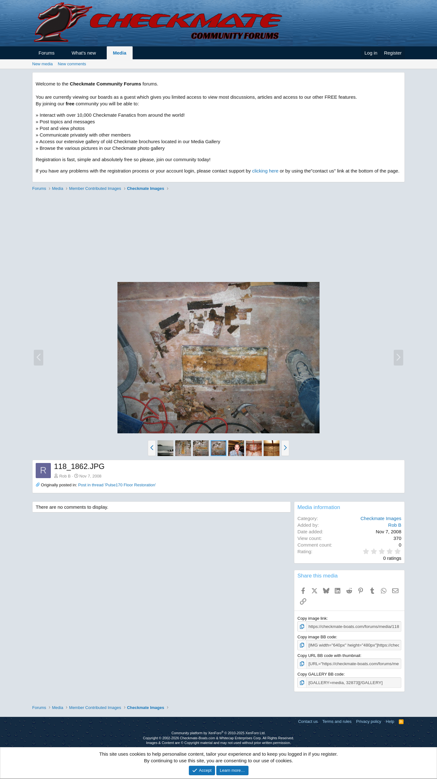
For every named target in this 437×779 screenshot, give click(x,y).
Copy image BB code (316, 636)
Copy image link (312, 618)
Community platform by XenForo (218, 732)
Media (120, 53)
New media (42, 64)
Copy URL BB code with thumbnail (328, 655)
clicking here (265, 170)
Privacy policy (368, 720)
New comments (72, 64)
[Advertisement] (218, 237)
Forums (47, 53)
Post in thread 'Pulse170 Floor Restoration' (117, 485)
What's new (84, 53)
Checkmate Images (381, 518)
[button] (60, 52)
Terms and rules (336, 720)
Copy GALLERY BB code (320, 673)
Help (390, 720)
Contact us (308, 720)
